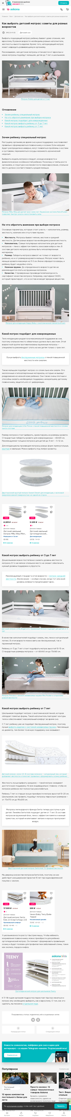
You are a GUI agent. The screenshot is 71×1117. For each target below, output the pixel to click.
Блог (11, 16)
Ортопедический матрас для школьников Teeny (35, 991)
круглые (6, 449)
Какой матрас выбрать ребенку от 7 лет (24, 126)
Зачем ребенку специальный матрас (22, 114)
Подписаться (12, 1055)
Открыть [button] (63, 3)
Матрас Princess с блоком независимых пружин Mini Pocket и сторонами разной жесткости (32, 696)
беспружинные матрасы (32, 357)
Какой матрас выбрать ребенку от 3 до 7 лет (26, 123)
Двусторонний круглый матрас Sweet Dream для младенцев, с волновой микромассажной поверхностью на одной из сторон (33, 494)
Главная (5, 16)
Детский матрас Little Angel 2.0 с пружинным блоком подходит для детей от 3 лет (35, 630)
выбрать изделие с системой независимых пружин (32, 727)
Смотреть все (64, 1069)
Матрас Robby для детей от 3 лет (35, 99)
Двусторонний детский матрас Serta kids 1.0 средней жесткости (35, 868)
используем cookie (15, 1106)
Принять (60, 1106)
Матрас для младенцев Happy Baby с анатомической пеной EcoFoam (35, 323)
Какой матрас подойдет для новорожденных (26, 120)
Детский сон (19, 16)
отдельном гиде (30, 1004)
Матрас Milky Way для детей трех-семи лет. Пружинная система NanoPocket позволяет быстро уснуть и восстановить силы (34, 213)
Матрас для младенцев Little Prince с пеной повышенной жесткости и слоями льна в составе (35, 427)
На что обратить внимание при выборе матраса (28, 117)
